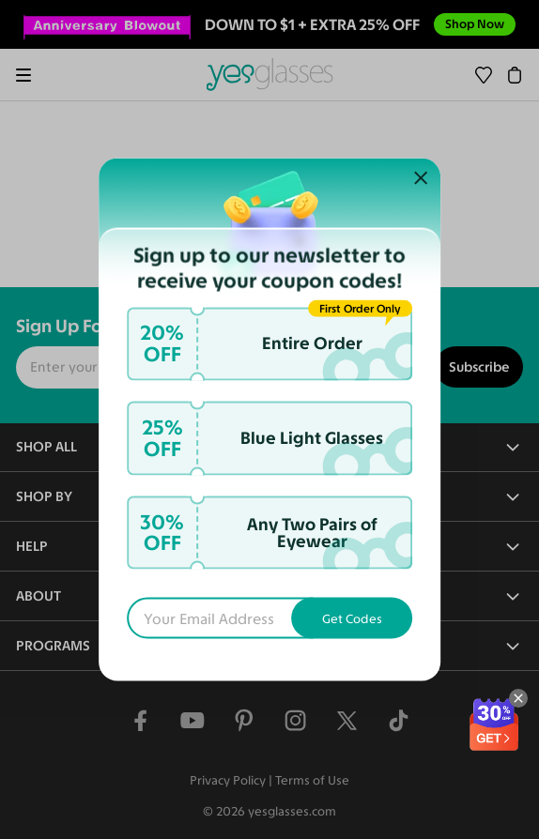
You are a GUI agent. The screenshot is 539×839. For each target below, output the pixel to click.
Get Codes (352, 618)
